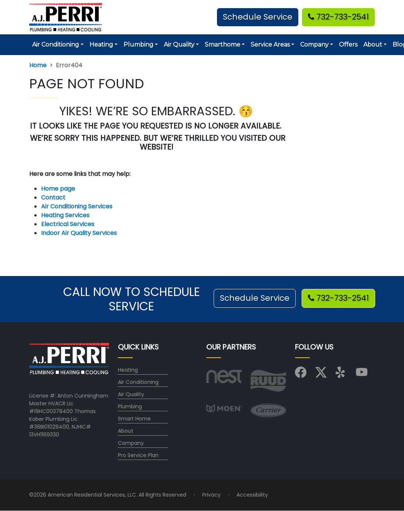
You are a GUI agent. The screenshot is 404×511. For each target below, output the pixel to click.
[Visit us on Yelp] (341, 374)
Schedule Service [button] (257, 17)
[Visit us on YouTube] (361, 374)
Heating (128, 370)
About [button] (372, 44)
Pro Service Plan (138, 455)
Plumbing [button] (138, 44)
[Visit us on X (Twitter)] (321, 374)
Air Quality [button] (179, 44)
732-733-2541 (338, 17)
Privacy (211, 494)
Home (38, 65)
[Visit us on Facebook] (300, 374)
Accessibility (252, 494)
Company (131, 443)
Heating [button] (101, 44)
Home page (59, 188)
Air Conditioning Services (76, 206)
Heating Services (65, 215)
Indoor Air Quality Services (79, 233)
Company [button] (314, 44)
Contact (53, 197)
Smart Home (134, 418)
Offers (348, 44)
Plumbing (130, 406)
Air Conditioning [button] (55, 44)
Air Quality (131, 394)
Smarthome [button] (222, 44)
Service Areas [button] (270, 44)
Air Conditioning (138, 382)
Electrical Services (67, 224)
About (125, 431)
